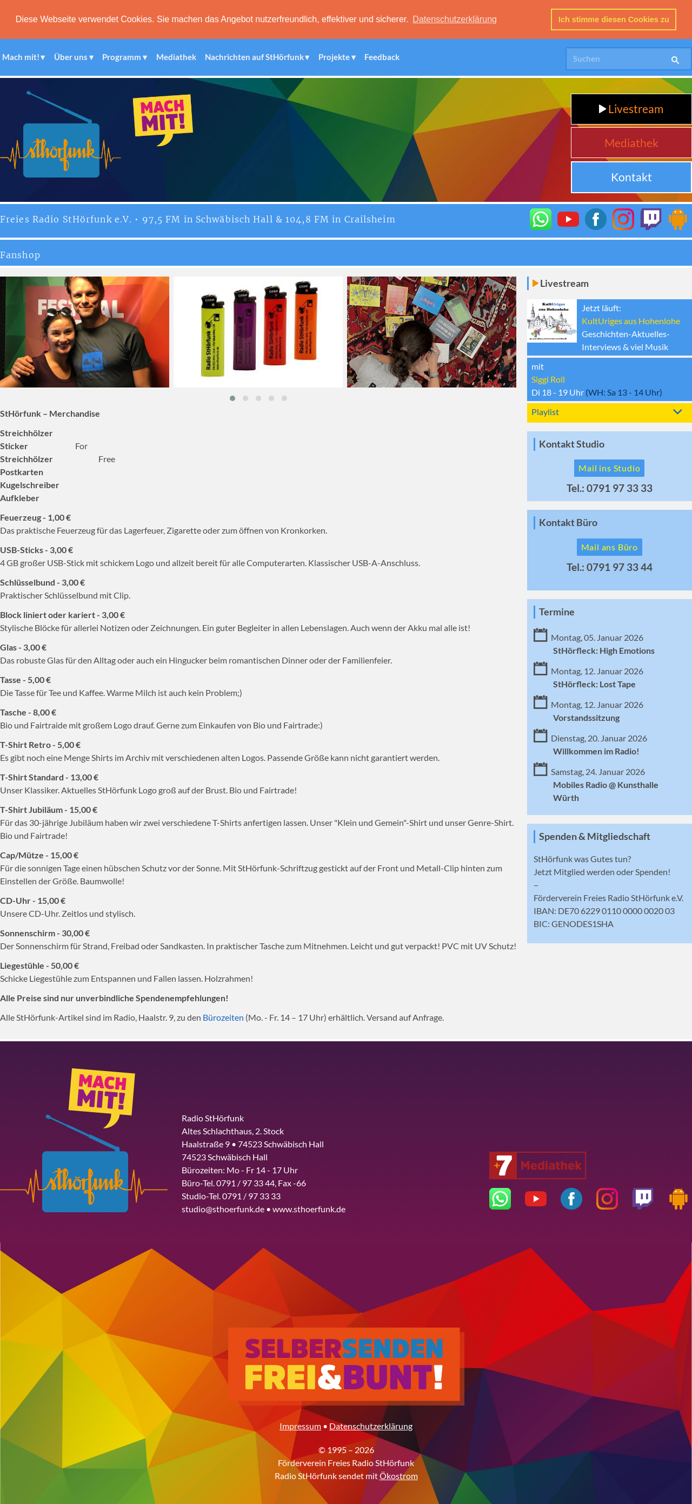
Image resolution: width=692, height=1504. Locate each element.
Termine (557, 611)
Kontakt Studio (571, 443)
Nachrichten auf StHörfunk (254, 56)
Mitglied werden (584, 870)
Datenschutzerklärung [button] (454, 19)
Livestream (631, 108)
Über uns (71, 56)
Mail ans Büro (609, 546)
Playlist (545, 410)
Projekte (334, 56)
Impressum (300, 1425)
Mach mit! (20, 56)
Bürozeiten (223, 1017)
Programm (121, 56)
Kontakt (631, 176)
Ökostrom (399, 1475)
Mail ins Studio (609, 467)
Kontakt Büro (568, 522)
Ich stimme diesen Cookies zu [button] (613, 19)
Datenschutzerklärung (370, 1425)
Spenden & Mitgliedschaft (594, 835)
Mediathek (176, 56)
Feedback (382, 56)
